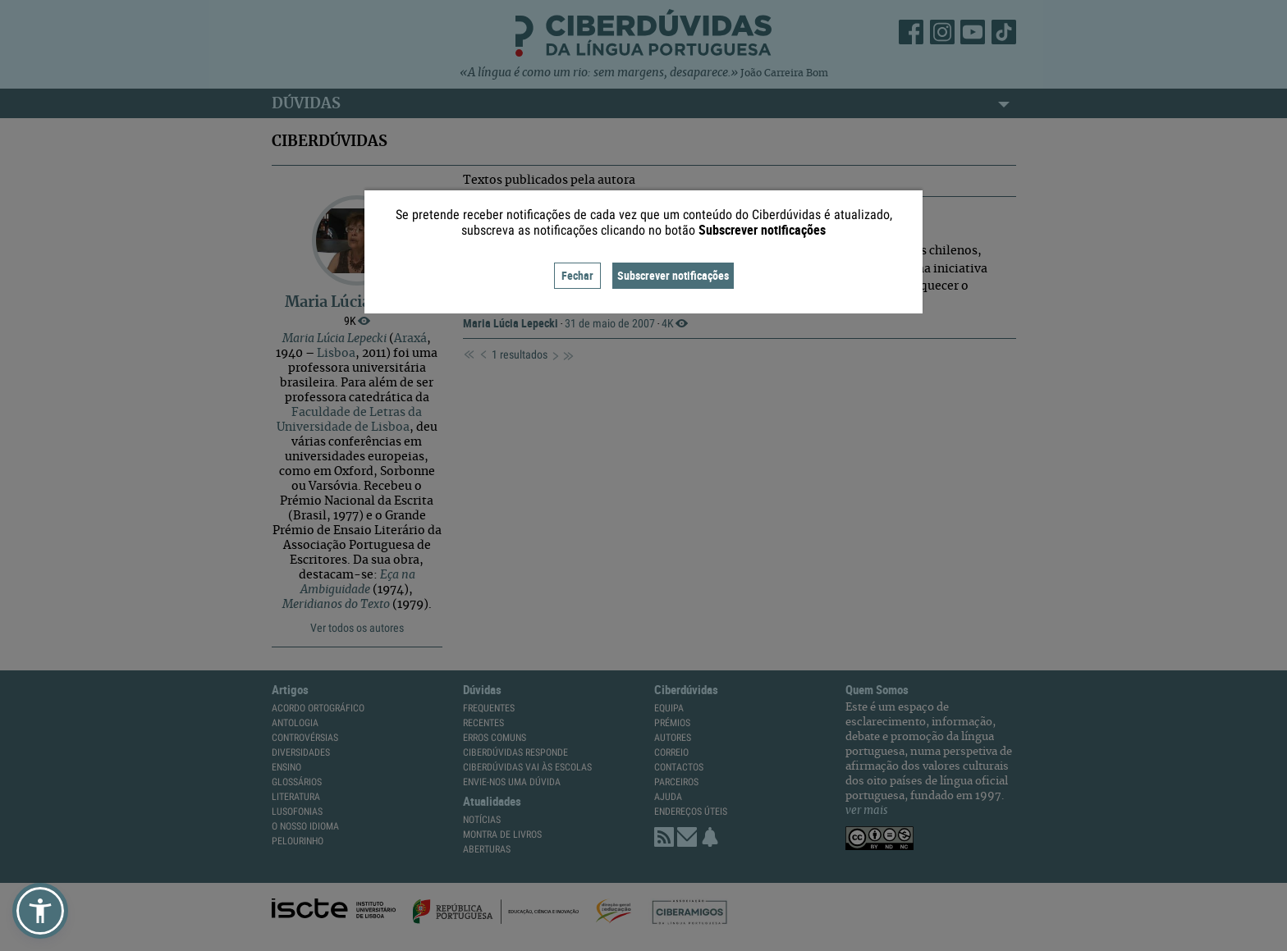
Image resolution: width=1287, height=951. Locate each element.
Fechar (577, 275)
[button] (40, 911)
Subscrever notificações (673, 275)
